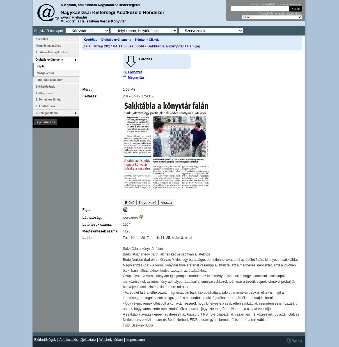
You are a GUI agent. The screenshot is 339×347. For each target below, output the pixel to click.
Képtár (140, 39)
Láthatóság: (92, 218)
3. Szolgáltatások (47, 113)
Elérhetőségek (45, 86)
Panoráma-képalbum (49, 79)
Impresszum (135, 340)
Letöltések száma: (97, 225)
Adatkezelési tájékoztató (52, 52)
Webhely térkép (111, 340)
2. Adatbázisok (45, 106)
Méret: (88, 90)
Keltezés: (90, 96)
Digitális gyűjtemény (116, 39)
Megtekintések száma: (100, 231)
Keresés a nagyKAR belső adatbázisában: (276, 4)
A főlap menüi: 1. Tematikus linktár (49, 96)
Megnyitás (136, 77)
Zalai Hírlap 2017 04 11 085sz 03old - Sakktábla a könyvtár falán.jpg (141, 46)
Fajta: (87, 210)
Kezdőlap (90, 39)
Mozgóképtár (45, 73)
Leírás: (88, 238)
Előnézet (135, 72)
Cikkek (154, 39)
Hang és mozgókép (48, 45)
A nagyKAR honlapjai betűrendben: (280, 13)
